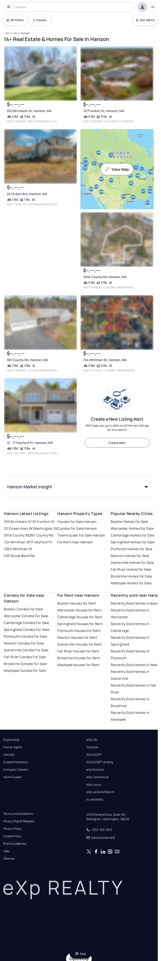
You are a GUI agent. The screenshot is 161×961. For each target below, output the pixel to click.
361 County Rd (41, 535)
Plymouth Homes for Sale (131, 549)
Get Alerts (145, 20)
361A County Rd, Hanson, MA (104, 277)
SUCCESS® (94, 754)
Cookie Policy (12, 836)
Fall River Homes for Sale (131, 569)
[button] (79, 487)
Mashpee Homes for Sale (131, 583)
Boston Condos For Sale (23, 609)
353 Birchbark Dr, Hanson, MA (29, 111)
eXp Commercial (97, 777)
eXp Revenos (95, 769)
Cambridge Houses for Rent (79, 617)
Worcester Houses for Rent (79, 610)
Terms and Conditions (18, 813)
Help (6, 851)
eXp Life (91, 739)
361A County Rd (17, 535)
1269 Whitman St (18, 549)
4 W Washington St (41, 528)
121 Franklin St (43, 521)
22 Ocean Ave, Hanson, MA (27, 194)
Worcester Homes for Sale (132, 528)
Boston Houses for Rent (76, 603)
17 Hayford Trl (41, 542)
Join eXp (9, 754)
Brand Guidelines (14, 843)
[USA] (7, 33)
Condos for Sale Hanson (77, 528)
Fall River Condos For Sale (25, 657)
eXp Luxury (93, 784)
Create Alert (117, 443)
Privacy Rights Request (18, 821)
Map (80, 954)
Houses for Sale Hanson (77, 521)
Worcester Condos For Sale (26, 616)
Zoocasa (92, 747)
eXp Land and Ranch (100, 791)
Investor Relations (15, 762)
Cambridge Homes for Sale (132, 535)
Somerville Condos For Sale (26, 650)
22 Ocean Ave (15, 528)
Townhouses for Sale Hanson (81, 535)
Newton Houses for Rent (77, 637)
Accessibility (94, 799)
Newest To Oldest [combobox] (42, 20)
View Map (117, 169)
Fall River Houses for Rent (78, 651)
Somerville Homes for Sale (132, 562)
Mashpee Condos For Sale (25, 670)
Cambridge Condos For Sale (26, 622)
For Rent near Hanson (75, 542)
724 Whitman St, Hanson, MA (105, 360)
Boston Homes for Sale (129, 521)
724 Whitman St (17, 542)
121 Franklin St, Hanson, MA (103, 111)
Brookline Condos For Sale (25, 663)
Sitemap (9, 858)
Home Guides (12, 777)
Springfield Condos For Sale (26, 629)
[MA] (15, 33)
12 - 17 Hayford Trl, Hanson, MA (30, 442)
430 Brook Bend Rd (19, 555)
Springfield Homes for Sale (132, 542)
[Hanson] (25, 33)
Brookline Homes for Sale (131, 576)
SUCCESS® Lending (99, 762)
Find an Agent (12, 747)
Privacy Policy (12, 828)
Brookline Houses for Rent (78, 658)
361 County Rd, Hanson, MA (27, 360)
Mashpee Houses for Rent (78, 664)
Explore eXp (11, 739)
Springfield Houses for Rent (80, 623)
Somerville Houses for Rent (79, 644)
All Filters (15, 20)
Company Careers (15, 769)
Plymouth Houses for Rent (78, 630)
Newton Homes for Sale (130, 555)
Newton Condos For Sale (24, 643)
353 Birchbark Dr (17, 521)
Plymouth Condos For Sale (25, 636)
